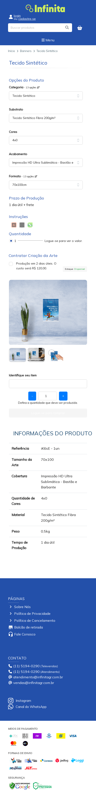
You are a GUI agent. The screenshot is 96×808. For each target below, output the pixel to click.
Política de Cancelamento (34, 620)
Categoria (24, 87)
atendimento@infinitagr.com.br (38, 677)
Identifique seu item (23, 375)
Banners (26, 51)
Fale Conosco (24, 634)
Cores (13, 132)
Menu (48, 40)
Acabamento (18, 154)
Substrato (16, 109)
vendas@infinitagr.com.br (33, 683)
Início (11, 51)
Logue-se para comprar (48, 413)
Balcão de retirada (28, 627)
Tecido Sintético (47, 51)
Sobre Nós (22, 607)
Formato (23, 176)
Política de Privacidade (32, 613)
